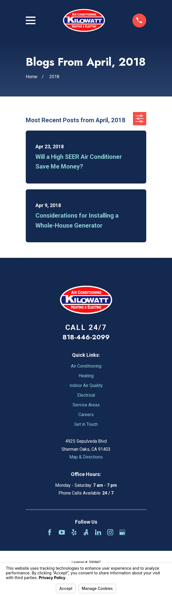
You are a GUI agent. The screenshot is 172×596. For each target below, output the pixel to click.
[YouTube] (62, 532)
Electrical (86, 395)
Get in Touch (86, 424)
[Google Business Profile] (122, 532)
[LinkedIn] (98, 532)
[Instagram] (110, 532)
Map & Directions (86, 457)
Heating (86, 375)
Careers (86, 414)
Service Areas (86, 404)
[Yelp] (74, 532)
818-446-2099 (86, 337)
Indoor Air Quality (86, 385)
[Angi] (86, 532)
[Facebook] (50, 532)
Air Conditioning (86, 366)
